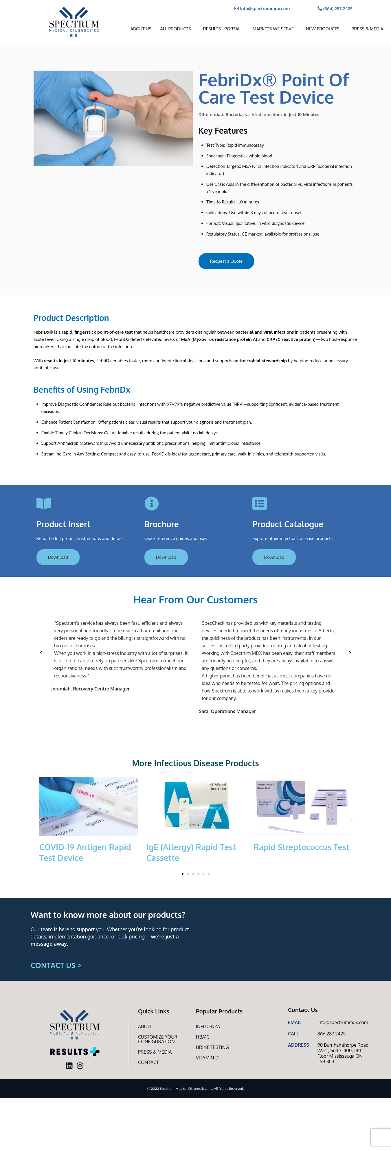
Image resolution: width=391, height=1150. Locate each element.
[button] (41, 652)
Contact (148, 1062)
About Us (141, 29)
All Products (175, 29)
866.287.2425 (331, 1034)
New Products (322, 29)
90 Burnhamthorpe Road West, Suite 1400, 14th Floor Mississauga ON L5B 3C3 (342, 1053)
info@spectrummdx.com (342, 1022)
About (145, 1026)
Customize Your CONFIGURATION (157, 1039)
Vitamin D (207, 1058)
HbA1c (203, 1037)
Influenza (208, 1026)
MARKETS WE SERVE (272, 29)
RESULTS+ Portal (222, 29)
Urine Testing (212, 1047)
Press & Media (367, 29)
